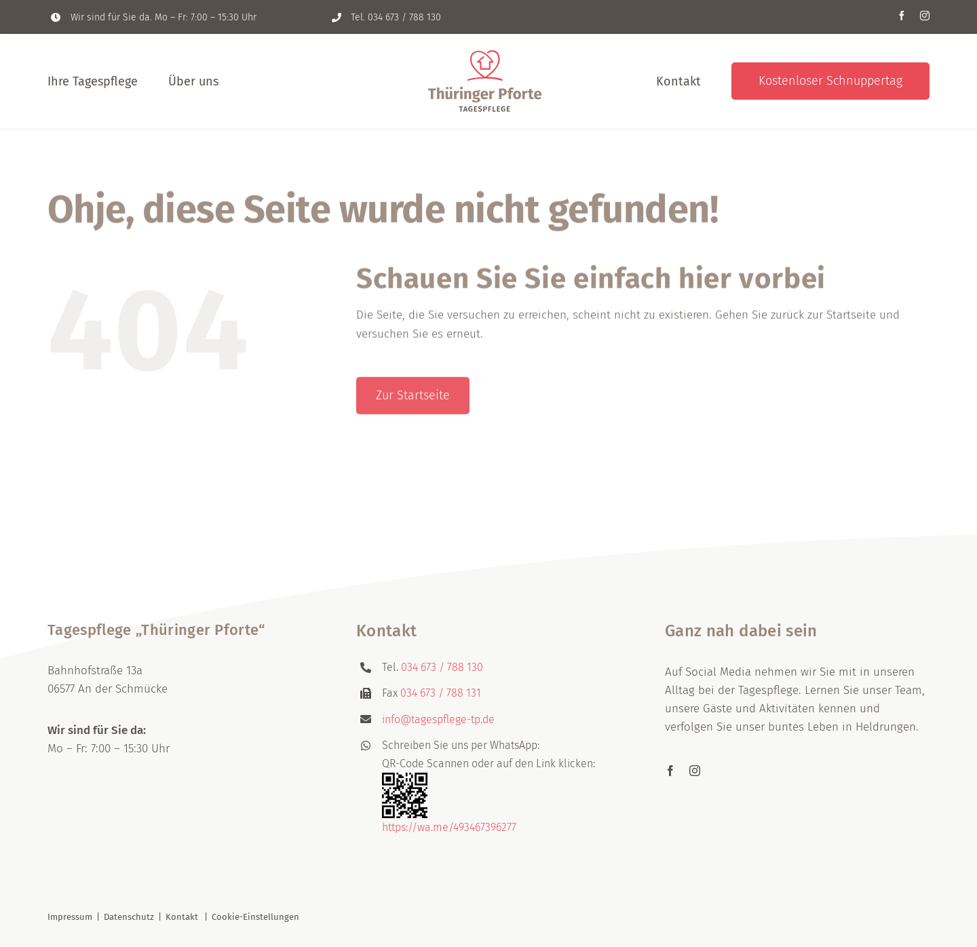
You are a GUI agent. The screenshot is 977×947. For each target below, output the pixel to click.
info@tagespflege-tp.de (438, 719)
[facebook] (901, 15)
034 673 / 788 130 (404, 17)
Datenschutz (129, 917)
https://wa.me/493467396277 (449, 827)
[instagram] (925, 15)
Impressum (69, 917)
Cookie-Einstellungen (255, 917)
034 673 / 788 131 (440, 693)
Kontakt (182, 917)
